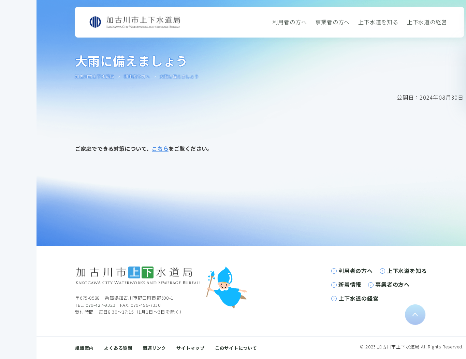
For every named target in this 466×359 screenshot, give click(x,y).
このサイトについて (236, 348)
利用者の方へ (290, 22)
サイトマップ (190, 348)
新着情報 (349, 284)
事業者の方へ (332, 22)
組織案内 (84, 348)
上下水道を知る (378, 22)
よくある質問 (118, 348)
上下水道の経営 (427, 22)
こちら (160, 148)
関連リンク (154, 348)
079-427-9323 (101, 305)
